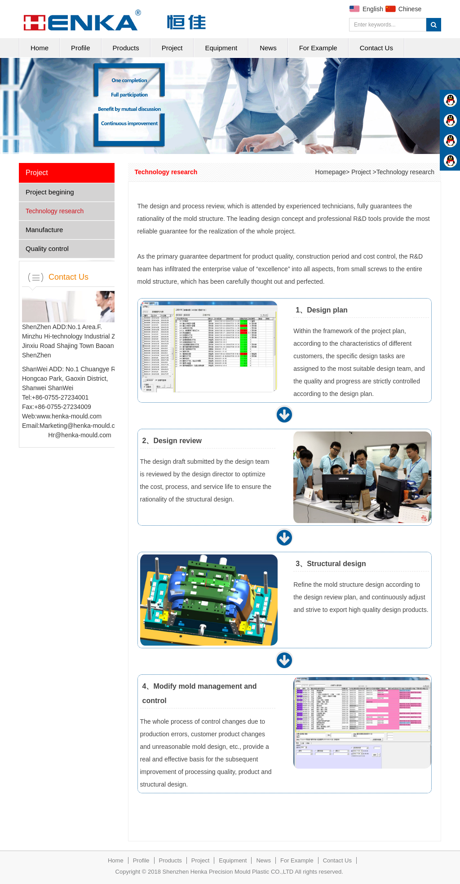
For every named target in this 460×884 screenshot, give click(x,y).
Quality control (47, 248)
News (268, 48)
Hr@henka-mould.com (79, 435)
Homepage (330, 172)
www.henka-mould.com (69, 416)
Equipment (221, 48)
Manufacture (44, 229)
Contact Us (376, 48)
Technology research (55, 211)
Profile (80, 48)
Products (126, 48)
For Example (318, 48)
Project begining (50, 192)
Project (172, 48)
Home (40, 48)
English (373, 9)
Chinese (409, 9)
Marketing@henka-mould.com (82, 425)
